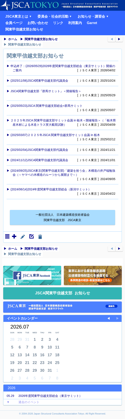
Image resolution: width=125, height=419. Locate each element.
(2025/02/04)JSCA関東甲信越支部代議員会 (63, 150)
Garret (92, 23)
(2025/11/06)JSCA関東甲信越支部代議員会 (63, 81)
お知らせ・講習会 (93, 16)
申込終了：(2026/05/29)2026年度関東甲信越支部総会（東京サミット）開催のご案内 (63, 68)
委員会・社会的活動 (55, 16)
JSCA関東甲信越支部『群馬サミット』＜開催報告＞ (63, 93)
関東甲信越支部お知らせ (24, 29)
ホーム (12, 39)
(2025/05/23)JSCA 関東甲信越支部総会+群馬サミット (63, 108)
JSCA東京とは (19, 16)
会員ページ (14, 23)
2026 (11, 388)
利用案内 (75, 23)
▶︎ (119, 39)
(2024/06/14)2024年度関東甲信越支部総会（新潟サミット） (63, 192)
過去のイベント (21, 402)
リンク (58, 23)
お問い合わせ (37, 23)
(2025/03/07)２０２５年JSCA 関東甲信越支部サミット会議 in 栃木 (63, 137)
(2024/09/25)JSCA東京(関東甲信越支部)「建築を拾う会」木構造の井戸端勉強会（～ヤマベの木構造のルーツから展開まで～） (63, 175)
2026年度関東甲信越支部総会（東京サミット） (42, 396)
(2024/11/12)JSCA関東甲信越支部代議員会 (63, 160)
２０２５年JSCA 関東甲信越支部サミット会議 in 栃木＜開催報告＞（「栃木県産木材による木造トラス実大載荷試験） (63, 123)
